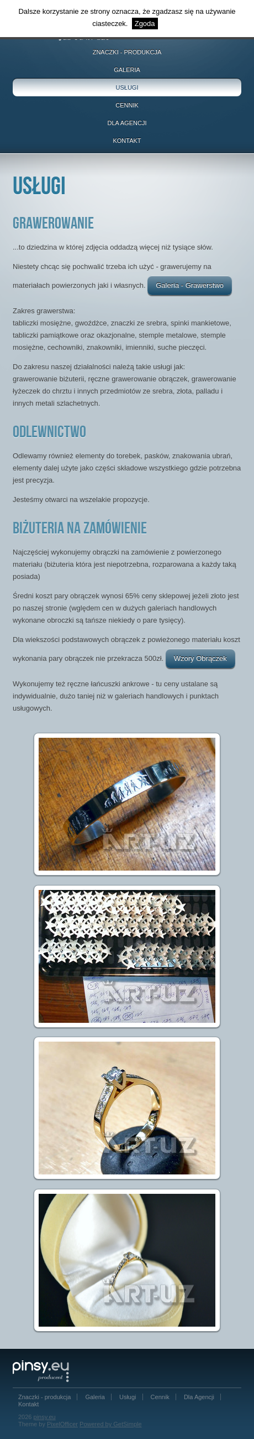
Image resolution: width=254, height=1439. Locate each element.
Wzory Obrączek (200, 658)
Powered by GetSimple (111, 1424)
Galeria (127, 69)
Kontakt (127, 140)
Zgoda (145, 23)
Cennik (127, 105)
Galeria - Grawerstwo (190, 285)
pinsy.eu (45, 1417)
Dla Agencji (127, 123)
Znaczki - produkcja (127, 52)
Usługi (127, 87)
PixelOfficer (62, 1424)
